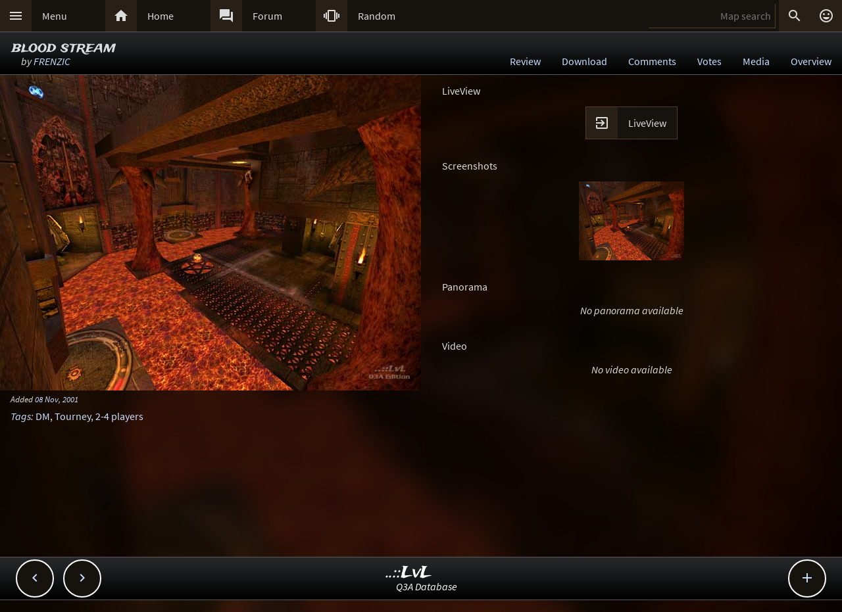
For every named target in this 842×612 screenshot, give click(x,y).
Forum (267, 15)
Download (584, 61)
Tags (21, 416)
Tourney (73, 416)
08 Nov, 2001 (56, 399)
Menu (54, 15)
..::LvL (409, 572)
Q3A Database (426, 586)
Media (756, 61)
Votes (709, 61)
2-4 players (119, 416)
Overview (811, 61)
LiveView (647, 122)
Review (525, 61)
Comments (652, 61)
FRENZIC (52, 61)
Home (160, 15)
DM (43, 416)
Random (376, 15)
